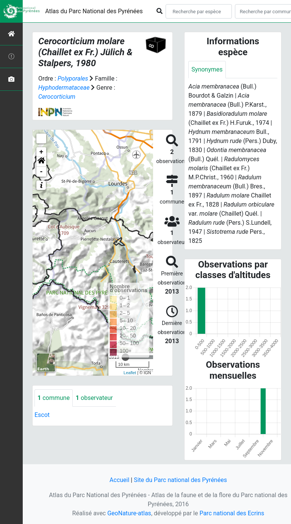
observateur (94, 397)
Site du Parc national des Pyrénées (180, 480)
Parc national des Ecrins (231, 513)
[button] (41, 162)
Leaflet (130, 372)
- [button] (41, 171)
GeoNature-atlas (129, 513)
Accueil (119, 480)
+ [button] (41, 152)
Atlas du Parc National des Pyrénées (94, 11)
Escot (42, 414)
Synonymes (206, 69)
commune (54, 397)
